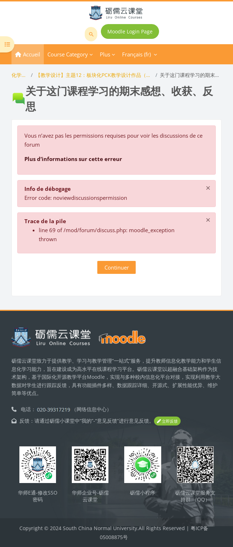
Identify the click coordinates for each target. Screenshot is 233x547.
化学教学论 (19, 75)
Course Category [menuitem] (67, 54)
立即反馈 (167, 421)
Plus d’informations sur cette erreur (73, 158)
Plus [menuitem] (105, 54)
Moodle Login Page (130, 31)
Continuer (116, 267)
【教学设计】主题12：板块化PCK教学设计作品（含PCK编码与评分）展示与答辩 (94, 75)
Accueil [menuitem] (31, 54)
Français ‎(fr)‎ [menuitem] (136, 54)
